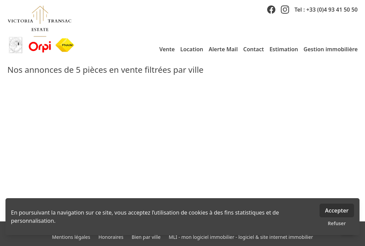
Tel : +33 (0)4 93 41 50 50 (326, 9)
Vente (167, 49)
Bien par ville (146, 237)
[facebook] (271, 9)
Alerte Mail (223, 49)
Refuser (337, 223)
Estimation (284, 49)
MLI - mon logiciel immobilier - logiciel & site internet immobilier (241, 237)
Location (191, 49)
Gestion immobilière (330, 49)
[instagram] (285, 9)
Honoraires (111, 237)
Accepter (337, 210)
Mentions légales (71, 237)
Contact (253, 49)
